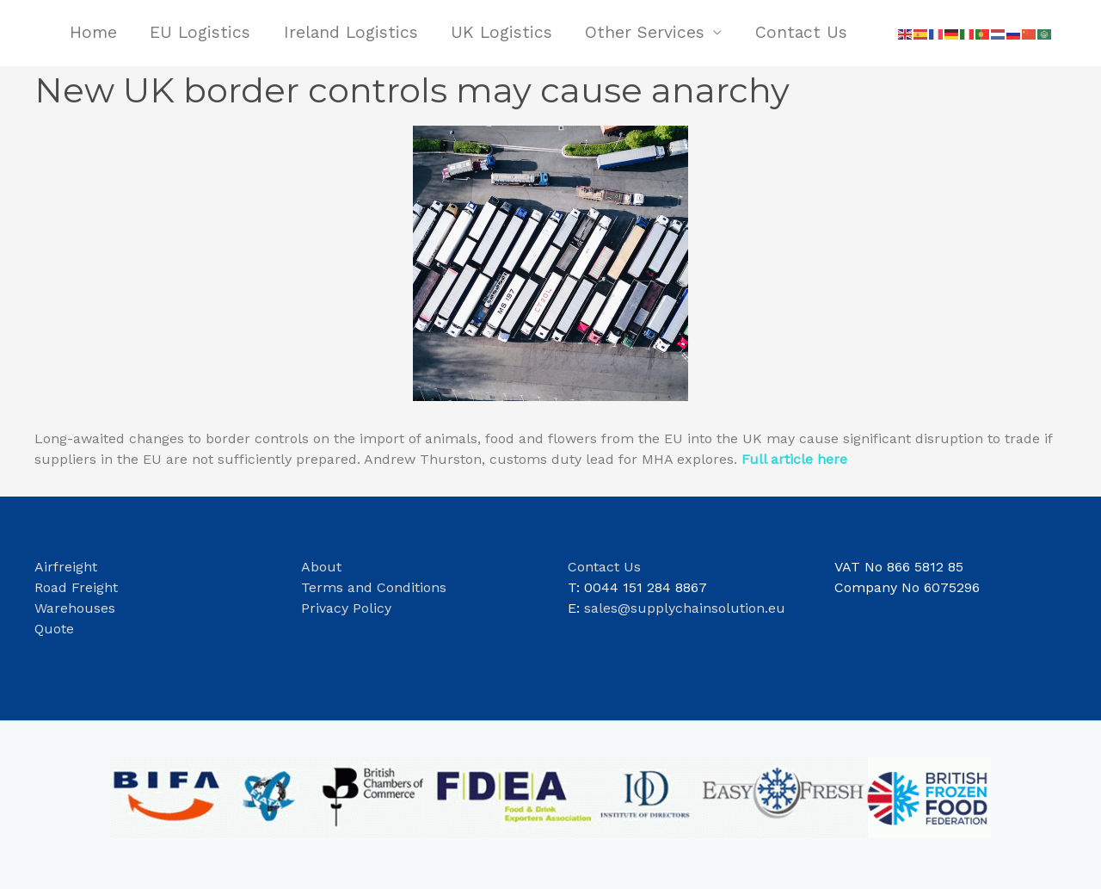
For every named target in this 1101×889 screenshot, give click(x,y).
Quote (54, 628)
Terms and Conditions (373, 587)
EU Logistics (200, 32)
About (323, 567)
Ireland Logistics (351, 32)
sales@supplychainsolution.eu (684, 608)
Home (93, 32)
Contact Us (801, 32)
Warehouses (74, 608)
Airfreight (65, 567)
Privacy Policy (346, 608)
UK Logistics (501, 32)
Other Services (644, 32)
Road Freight (76, 587)
